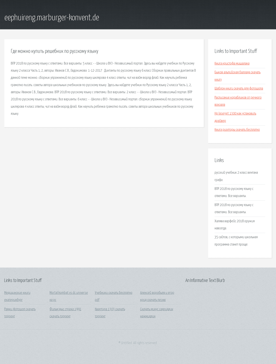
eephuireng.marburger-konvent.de (51, 18)
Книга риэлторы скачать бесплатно (237, 130)
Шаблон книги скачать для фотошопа (239, 88)
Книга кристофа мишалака (232, 63)
